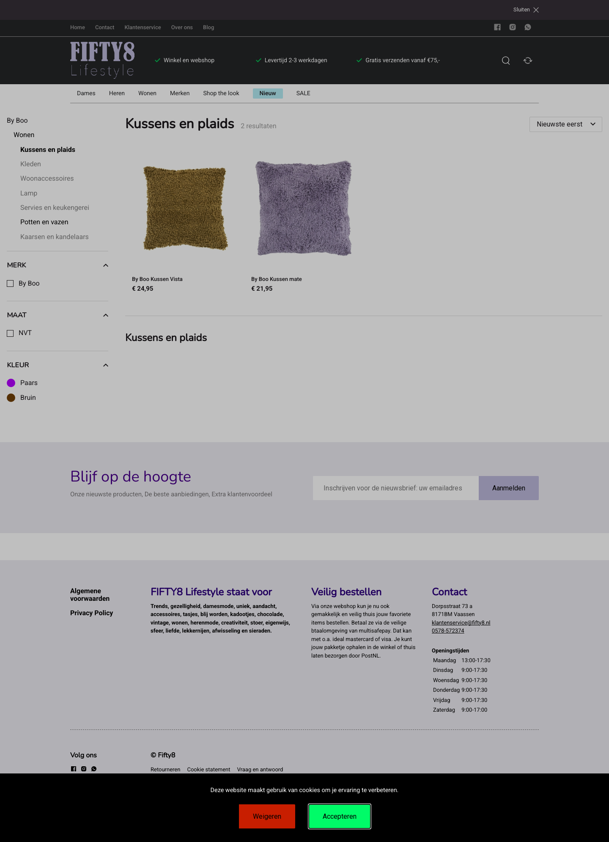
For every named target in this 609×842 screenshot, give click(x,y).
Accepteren (340, 816)
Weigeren (267, 816)
